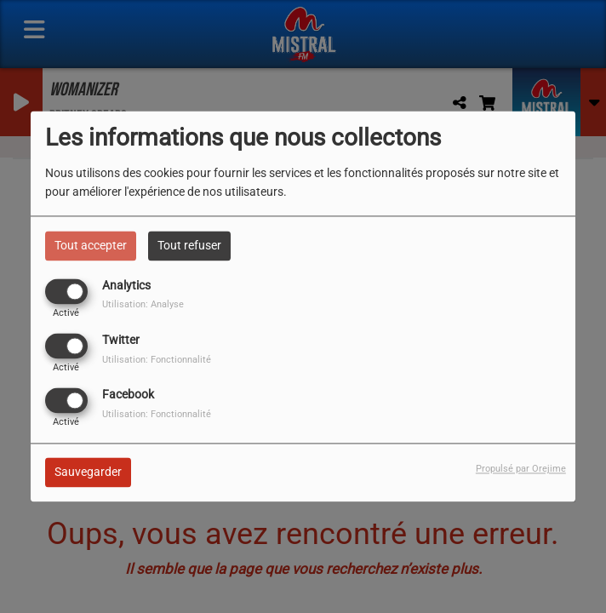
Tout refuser (189, 245)
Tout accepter (90, 245)
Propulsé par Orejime (521, 469)
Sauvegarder (88, 472)
